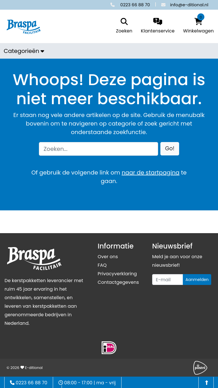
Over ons (108, 256)
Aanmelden (197, 279)
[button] (169, 148)
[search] (123, 26)
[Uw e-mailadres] (167, 279)
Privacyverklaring (117, 273)
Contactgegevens (118, 282)
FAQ (102, 265)
